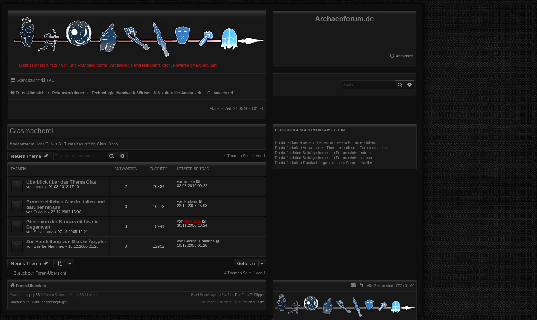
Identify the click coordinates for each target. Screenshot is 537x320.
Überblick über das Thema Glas (61, 182)
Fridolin (40, 212)
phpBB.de (256, 302)
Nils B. (56, 144)
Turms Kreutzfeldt (79, 144)
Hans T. (42, 144)
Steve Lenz (43, 232)
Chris (101, 144)
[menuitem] (401, 56)
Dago (113, 144)
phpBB (34, 295)
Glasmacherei (31, 131)
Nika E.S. (192, 221)
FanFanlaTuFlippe (249, 295)
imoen (39, 187)
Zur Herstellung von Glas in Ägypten (67, 241)
